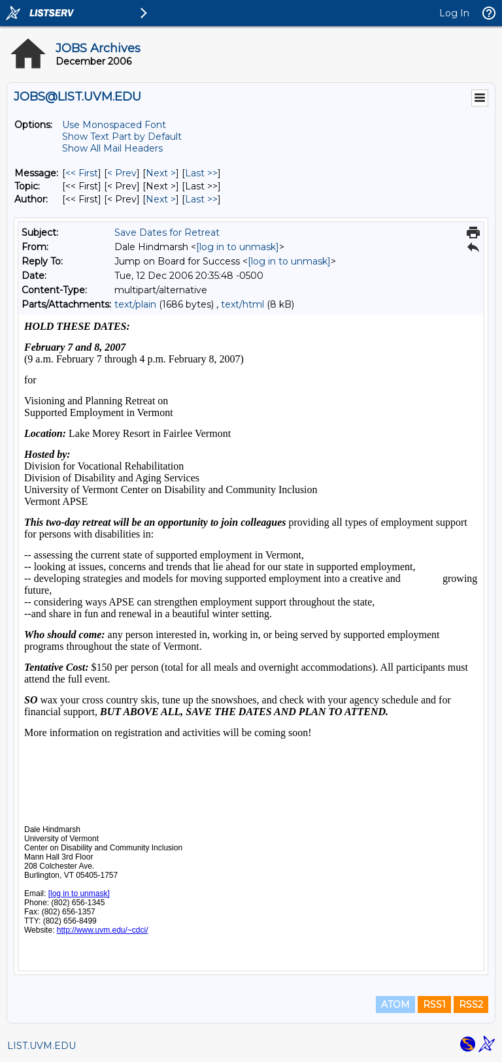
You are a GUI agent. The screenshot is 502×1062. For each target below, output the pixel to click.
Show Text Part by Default (122, 136)
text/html (242, 304)
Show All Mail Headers (112, 148)
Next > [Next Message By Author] (161, 199)
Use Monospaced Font (114, 125)
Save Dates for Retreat (167, 232)
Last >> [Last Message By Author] (201, 199)
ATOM (395, 1004)
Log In (454, 13)
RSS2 (471, 1004)
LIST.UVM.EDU (41, 1046)
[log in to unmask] (237, 247)
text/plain (135, 304)
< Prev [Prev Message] (122, 173)
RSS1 (434, 1004)
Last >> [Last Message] (201, 173)
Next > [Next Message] (161, 173)
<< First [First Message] (81, 173)
